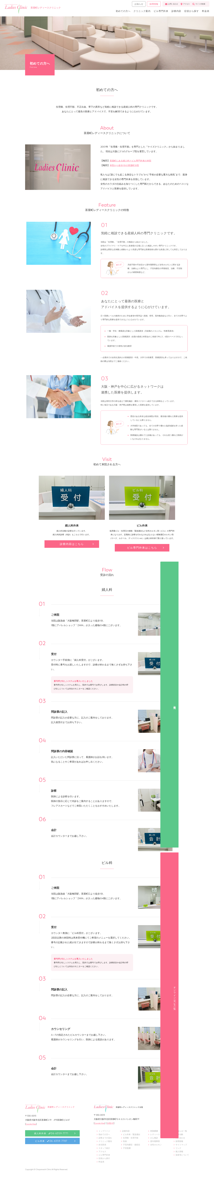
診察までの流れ (105, 1138)
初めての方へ (117, 12)
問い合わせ (180, 1138)
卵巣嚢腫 (154, 1131)
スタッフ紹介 (104, 1148)
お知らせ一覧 (181, 1131)
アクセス (184, 5)
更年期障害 (155, 1141)
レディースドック (158, 1134)
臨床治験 (179, 1134)
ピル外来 (51, 1140)
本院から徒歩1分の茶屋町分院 (125, 165)
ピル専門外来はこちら (142, 547)
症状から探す (190, 12)
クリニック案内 (137, 12)
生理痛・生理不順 (130, 1138)
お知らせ (138, 5)
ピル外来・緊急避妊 (131, 1134)
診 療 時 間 (210, 571)
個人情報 (179, 1151)
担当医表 (102, 1144)
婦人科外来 (51, 1133)
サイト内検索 (198, 5)
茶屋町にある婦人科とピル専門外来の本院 (132, 160)
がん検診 (154, 1138)
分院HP (111, 1123)
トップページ (104, 1131)
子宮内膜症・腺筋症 (131, 1144)
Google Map (31, 1124)
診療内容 (174, 12)
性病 (125, 1141)
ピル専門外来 (157, 12)
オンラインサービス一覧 (210, 609)
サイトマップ (181, 1144)
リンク (178, 1148)
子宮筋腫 (127, 1148)
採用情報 (152, 5)
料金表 (205, 12)
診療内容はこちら (72, 544)
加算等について (182, 1155)
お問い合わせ (170, 5)
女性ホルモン (156, 1144)
